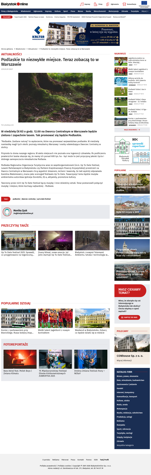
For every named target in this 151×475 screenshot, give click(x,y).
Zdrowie (125, 11)
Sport (65, 11)
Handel (120, 388)
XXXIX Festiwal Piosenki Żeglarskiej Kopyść (96, 17)
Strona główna (7, 49)
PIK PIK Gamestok (73, 17)
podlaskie (16, 199)
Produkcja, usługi (124, 417)
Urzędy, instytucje (124, 437)
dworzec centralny (29, 199)
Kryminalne (132, 85)
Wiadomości (26, 11)
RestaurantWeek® (119, 17)
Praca (73, 11)
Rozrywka (121, 425)
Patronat (65, 460)
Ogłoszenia (112, 4)
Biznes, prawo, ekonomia (127, 376)
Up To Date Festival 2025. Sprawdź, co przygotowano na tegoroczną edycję (17, 253)
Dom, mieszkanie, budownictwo (130, 380)
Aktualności (33, 49)
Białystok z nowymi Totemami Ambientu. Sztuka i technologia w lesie (91, 253)
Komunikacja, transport (127, 396)
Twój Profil (104, 460)
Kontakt (81, 460)
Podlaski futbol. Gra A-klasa (137, 90)
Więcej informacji (124, 360)
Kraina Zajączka (60, 17)
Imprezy (85, 4)
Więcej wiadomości (130, 130)
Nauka (88, 11)
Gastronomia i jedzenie (127, 384)
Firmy (98, 4)
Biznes (80, 11)
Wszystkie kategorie (125, 445)
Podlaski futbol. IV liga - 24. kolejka (137, 110)
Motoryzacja (114, 11)
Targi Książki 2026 (20, 17)
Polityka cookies (64, 466)
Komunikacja (129, 4)
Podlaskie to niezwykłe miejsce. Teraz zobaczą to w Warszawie (65, 49)
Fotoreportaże (16, 344)
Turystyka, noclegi (124, 433)
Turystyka (135, 11)
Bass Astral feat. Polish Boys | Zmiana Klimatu (18, 372)
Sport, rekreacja (124, 429)
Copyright (76, 466)
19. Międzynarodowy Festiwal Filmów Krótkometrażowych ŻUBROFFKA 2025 (53, 373)
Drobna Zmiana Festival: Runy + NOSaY (89, 372)
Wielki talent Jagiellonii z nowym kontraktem (54, 331)
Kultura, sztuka (123, 400)
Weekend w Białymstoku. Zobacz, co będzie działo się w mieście (91, 331)
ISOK (96, 460)
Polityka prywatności (48, 466)
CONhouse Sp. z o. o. (130, 355)
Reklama (120, 421)
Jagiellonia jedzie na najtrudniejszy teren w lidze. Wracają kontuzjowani (137, 60)
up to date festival (44, 199)
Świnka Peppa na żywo (36, 17)
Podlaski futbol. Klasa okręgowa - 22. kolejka (137, 100)
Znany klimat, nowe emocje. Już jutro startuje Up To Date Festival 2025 (54, 253)
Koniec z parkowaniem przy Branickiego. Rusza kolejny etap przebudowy (16, 331)
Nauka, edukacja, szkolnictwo (130, 413)
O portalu (46, 460)
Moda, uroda (122, 404)
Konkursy (49, 17)
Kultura (58, 11)
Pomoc (89, 460)
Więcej (145, 11)
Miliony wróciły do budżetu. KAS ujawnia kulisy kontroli (137, 80)
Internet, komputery (125, 392)
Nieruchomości (100, 11)
